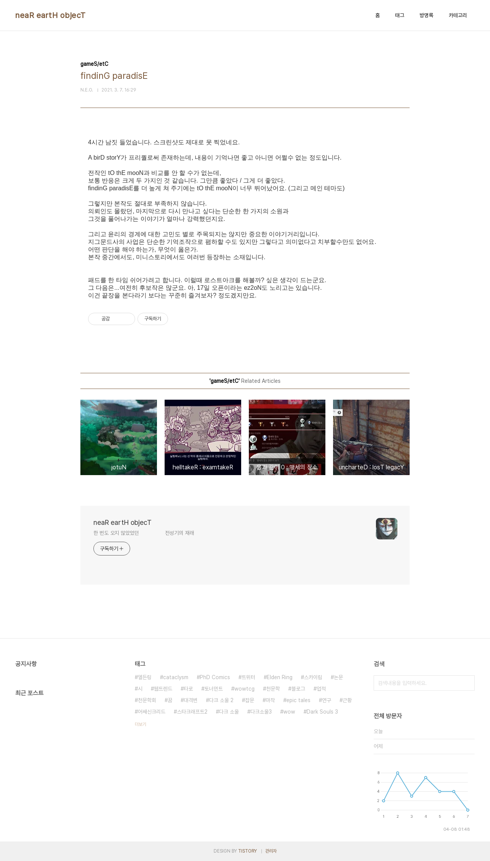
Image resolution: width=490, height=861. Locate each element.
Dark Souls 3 (322, 712)
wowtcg (244, 689)
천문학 (273, 689)
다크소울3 (261, 712)
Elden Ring (279, 677)
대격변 (191, 700)
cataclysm (175, 677)
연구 (326, 700)
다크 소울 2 (221, 700)
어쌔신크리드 (151, 712)
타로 (188, 689)
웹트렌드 (163, 689)
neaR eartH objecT (50, 15)
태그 (399, 15)
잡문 (249, 700)
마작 (270, 700)
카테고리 (458, 15)
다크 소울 (229, 712)
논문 (338, 677)
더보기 (140, 724)
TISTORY (247, 851)
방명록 (426, 15)
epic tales (298, 700)
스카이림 (313, 677)
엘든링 (145, 677)
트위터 (248, 677)
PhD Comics (215, 677)
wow (289, 712)
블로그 (298, 689)
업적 (321, 689)
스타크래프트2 (192, 712)
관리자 (271, 851)
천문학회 (147, 700)
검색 (467, 683)
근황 (347, 700)
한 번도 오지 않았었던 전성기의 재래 (143, 533)
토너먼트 (213, 689)
